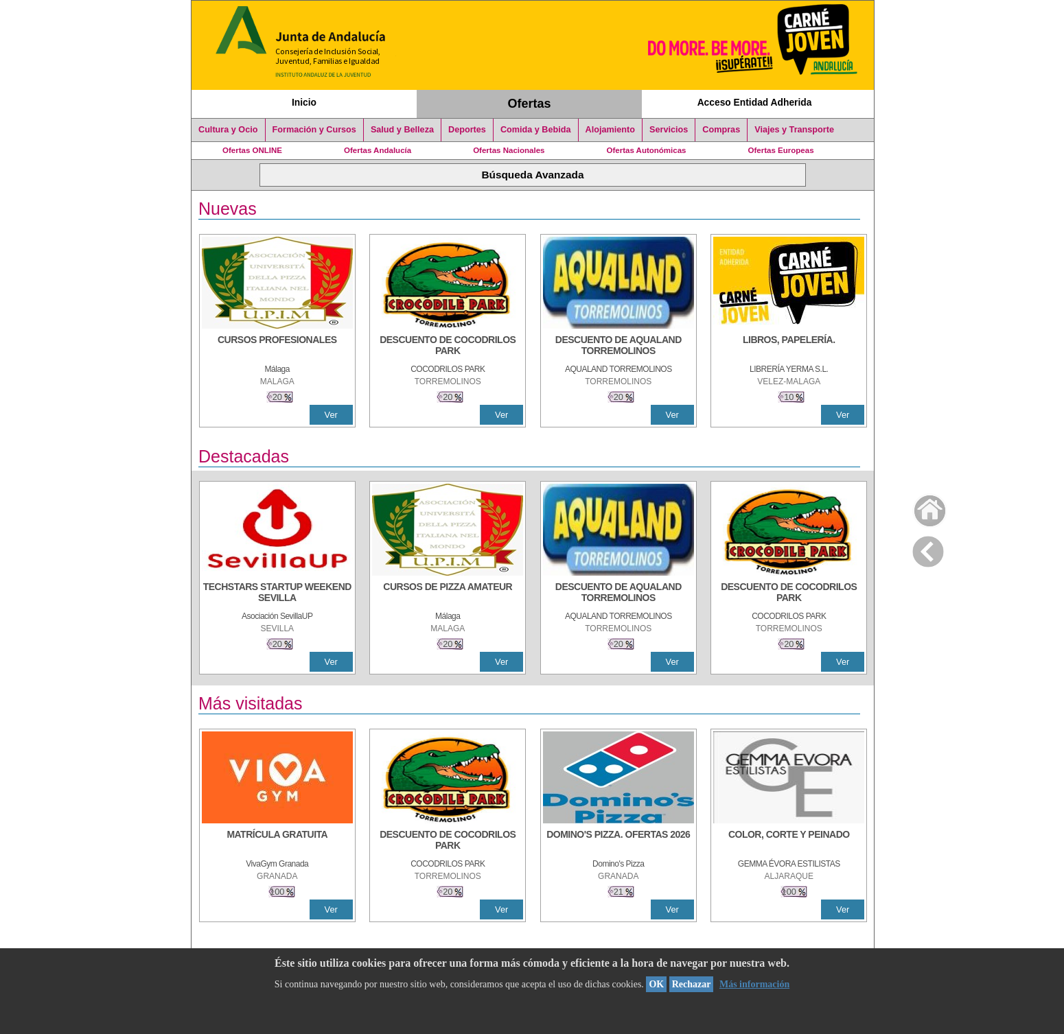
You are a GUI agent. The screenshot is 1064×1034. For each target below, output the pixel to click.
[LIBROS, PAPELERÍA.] (788, 346)
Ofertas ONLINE (252, 150)
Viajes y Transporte (794, 129)
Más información (754, 984)
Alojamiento (610, 129)
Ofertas (529, 103)
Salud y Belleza (402, 129)
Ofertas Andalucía (377, 150)
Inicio (304, 102)
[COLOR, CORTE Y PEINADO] (788, 841)
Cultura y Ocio (228, 129)
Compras (721, 129)
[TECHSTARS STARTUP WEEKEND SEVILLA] (277, 593)
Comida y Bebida (535, 129)
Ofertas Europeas (781, 150)
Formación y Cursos (314, 129)
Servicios (668, 129)
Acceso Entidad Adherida (754, 102)
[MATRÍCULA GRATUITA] (277, 841)
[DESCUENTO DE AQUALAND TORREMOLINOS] (618, 346)
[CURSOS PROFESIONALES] (277, 346)
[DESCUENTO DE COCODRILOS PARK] (447, 346)
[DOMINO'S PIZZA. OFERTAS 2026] (618, 841)
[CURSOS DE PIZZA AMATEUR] (447, 593)
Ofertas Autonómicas (646, 150)
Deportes (467, 129)
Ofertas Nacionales (508, 150)
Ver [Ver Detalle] (331, 415)
